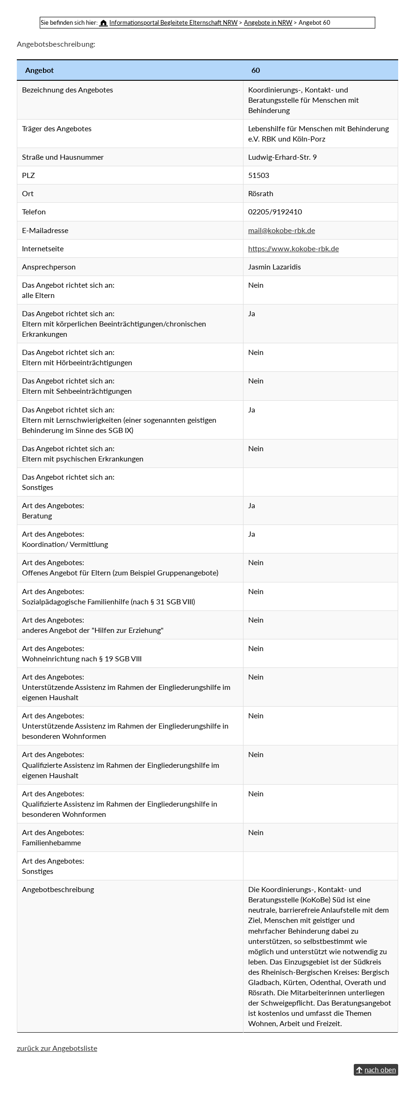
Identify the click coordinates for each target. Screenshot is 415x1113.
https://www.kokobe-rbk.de (184, 227)
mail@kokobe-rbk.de (172, 209)
